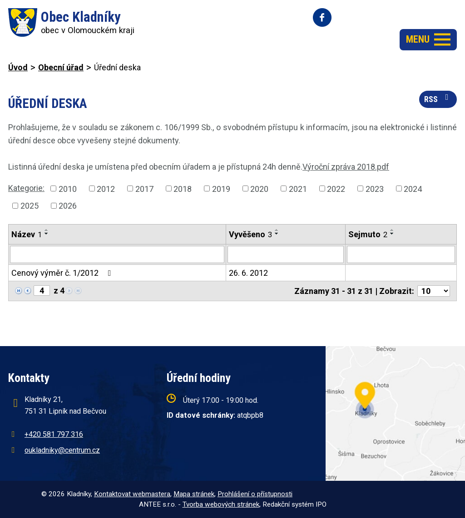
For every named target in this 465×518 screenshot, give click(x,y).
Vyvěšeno (250, 234)
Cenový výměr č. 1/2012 (63, 273)
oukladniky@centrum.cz (62, 450)
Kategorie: (26, 188)
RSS (438, 98)
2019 (221, 188)
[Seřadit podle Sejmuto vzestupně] (392, 230)
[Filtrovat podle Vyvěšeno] (286, 254)
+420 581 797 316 (54, 434)
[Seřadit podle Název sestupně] (47, 233)
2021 (298, 188)
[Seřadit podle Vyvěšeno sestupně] (277, 233)
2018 (182, 188)
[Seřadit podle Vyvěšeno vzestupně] (277, 230)
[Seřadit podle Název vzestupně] (47, 230)
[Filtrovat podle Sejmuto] (401, 254)
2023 (375, 188)
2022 (336, 188)
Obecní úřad (61, 67)
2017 (144, 188)
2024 (413, 188)
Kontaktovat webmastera (132, 494)
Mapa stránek (193, 494)
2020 (259, 188)
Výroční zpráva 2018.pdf (345, 166)
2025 (29, 205)
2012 (106, 188)
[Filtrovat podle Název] (117, 254)
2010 (68, 188)
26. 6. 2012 (248, 273)
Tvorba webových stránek (221, 504)
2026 (68, 205)
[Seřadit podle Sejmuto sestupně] (392, 233)
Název (26, 234)
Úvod (18, 67)
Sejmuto (367, 234)
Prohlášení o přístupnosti (255, 494)
